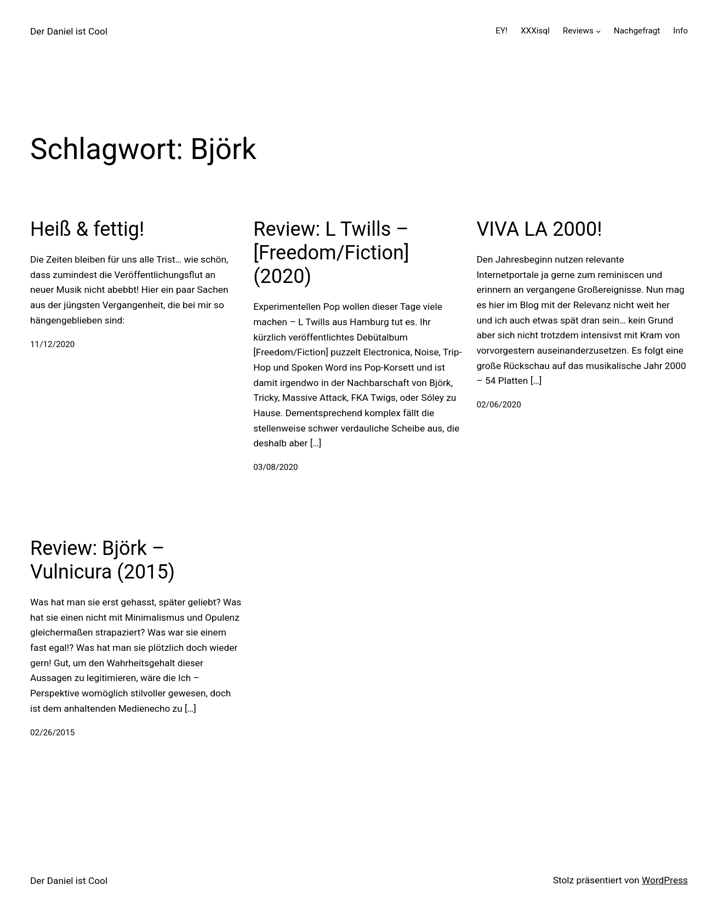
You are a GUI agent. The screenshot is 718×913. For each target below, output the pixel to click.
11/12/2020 (52, 344)
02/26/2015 (52, 733)
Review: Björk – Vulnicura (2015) (102, 560)
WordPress (665, 880)
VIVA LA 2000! (539, 229)
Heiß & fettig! (87, 229)
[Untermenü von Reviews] (598, 31)
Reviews (578, 31)
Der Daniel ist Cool (68, 31)
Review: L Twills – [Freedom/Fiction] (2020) (331, 253)
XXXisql (535, 31)
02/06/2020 (498, 405)
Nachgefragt (637, 31)
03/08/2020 (275, 467)
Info (680, 31)
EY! (501, 31)
